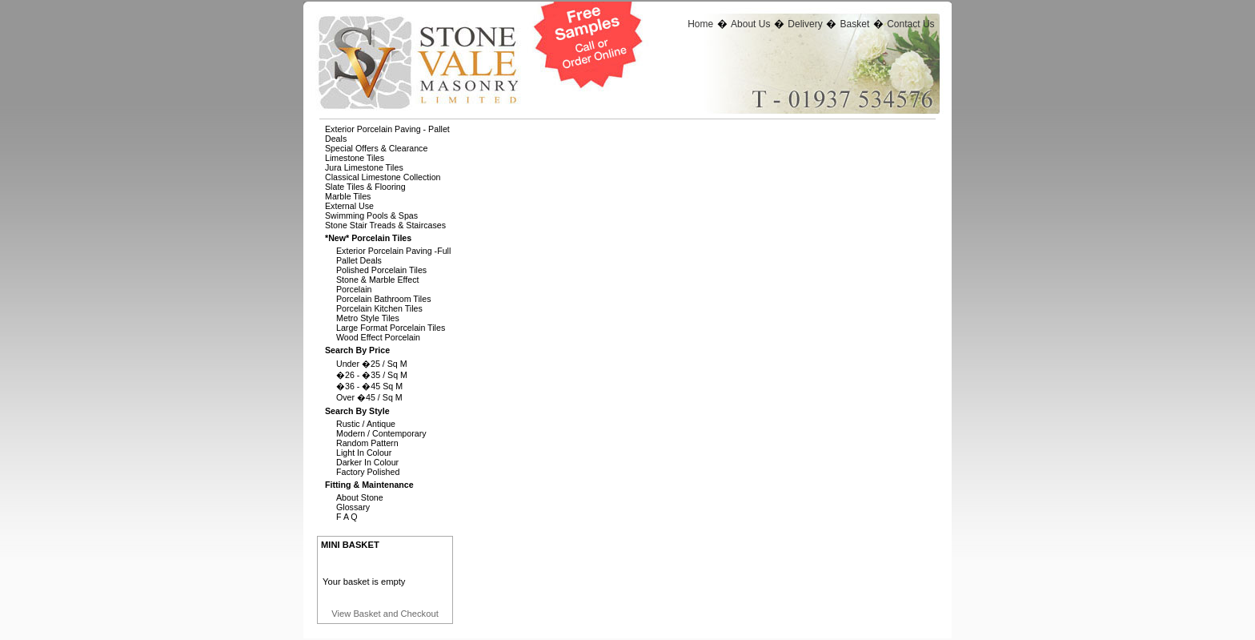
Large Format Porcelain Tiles (390, 327)
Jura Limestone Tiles (364, 167)
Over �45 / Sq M (369, 397)
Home (700, 24)
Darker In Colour (367, 462)
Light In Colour (363, 452)
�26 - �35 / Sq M (371, 375)
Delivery (805, 24)
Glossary (353, 507)
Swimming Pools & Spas (371, 215)
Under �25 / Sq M (371, 363)
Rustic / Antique (365, 424)
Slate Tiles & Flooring (365, 186)
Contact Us (910, 24)
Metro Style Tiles (367, 318)
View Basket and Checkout (385, 613)
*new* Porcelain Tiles (368, 238)
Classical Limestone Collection (383, 177)
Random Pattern (367, 443)
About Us (750, 24)
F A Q (347, 516)
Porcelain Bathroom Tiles (383, 299)
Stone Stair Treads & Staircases (385, 225)
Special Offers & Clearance (376, 148)
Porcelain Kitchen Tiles (379, 308)
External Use (349, 206)
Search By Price (357, 350)
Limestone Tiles (354, 158)
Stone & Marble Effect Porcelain (377, 284)
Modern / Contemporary (381, 433)
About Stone (359, 497)
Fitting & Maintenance (369, 484)
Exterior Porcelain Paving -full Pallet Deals (393, 255)
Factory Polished (367, 472)
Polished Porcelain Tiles (381, 270)
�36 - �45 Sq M (369, 386)
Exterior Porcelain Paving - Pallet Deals (387, 133)
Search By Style (357, 411)
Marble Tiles (348, 196)
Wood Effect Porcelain (378, 337)
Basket (855, 24)
